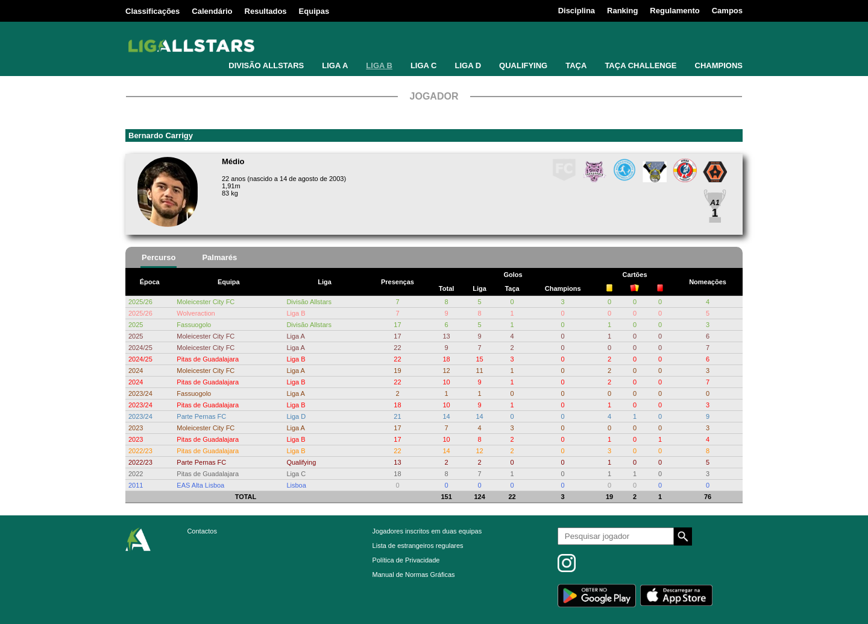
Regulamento (674, 10)
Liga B (295, 313)
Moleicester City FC (205, 301)
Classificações (152, 11)
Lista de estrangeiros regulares (418, 545)
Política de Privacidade (406, 560)
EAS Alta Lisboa (200, 485)
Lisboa (296, 485)
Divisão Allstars (309, 301)
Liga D (296, 416)
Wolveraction (196, 313)
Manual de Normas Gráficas (414, 574)
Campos (727, 10)
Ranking (622, 10)
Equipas (314, 11)
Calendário (212, 11)
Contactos (202, 531)
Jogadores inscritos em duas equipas (427, 531)
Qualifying (301, 462)
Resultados (266, 11)
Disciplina (576, 10)
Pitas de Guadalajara (208, 359)
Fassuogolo (194, 324)
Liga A (295, 336)
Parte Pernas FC (201, 416)
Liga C (296, 473)
